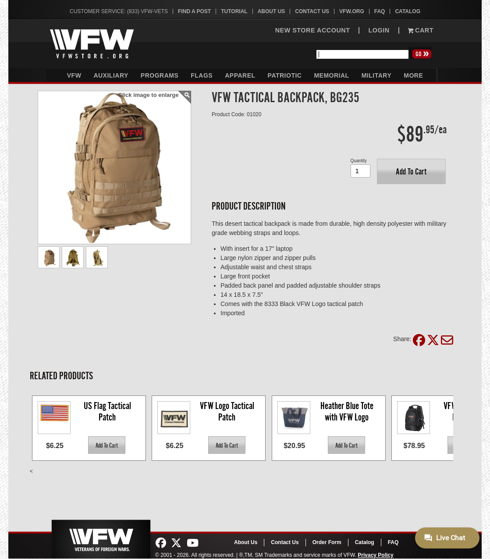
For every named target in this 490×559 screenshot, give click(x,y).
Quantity (359, 160)
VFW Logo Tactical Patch (228, 411)
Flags (202, 75)
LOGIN (378, 30)
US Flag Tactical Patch (108, 411)
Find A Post (194, 11)
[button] (411, 171)
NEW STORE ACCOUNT (312, 30)
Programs (159, 75)
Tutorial (234, 11)
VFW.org (351, 11)
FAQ (379, 11)
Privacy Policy (375, 555)
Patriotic (285, 75)
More (413, 75)
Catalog (407, 11)
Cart (420, 30)
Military (377, 75)
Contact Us (312, 11)
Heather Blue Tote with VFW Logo (347, 411)
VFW (74, 75)
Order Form (326, 542)
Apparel (240, 75)
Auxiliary (110, 75)
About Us (271, 11)
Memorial (331, 75)
